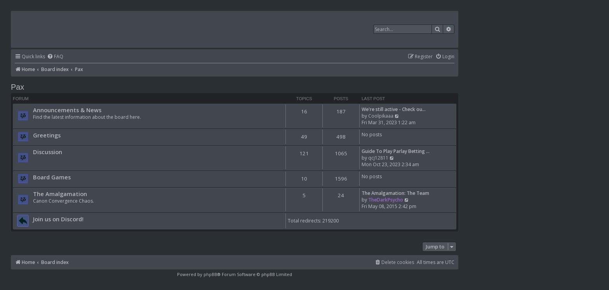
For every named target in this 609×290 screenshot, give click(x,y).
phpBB (210, 274)
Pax (17, 87)
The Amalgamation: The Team (395, 193)
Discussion (47, 152)
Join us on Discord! (58, 219)
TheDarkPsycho (385, 199)
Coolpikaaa (380, 116)
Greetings (47, 135)
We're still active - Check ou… (394, 109)
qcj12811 (378, 158)
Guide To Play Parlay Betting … (396, 151)
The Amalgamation (60, 194)
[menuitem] (55, 57)
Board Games (52, 177)
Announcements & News (67, 110)
